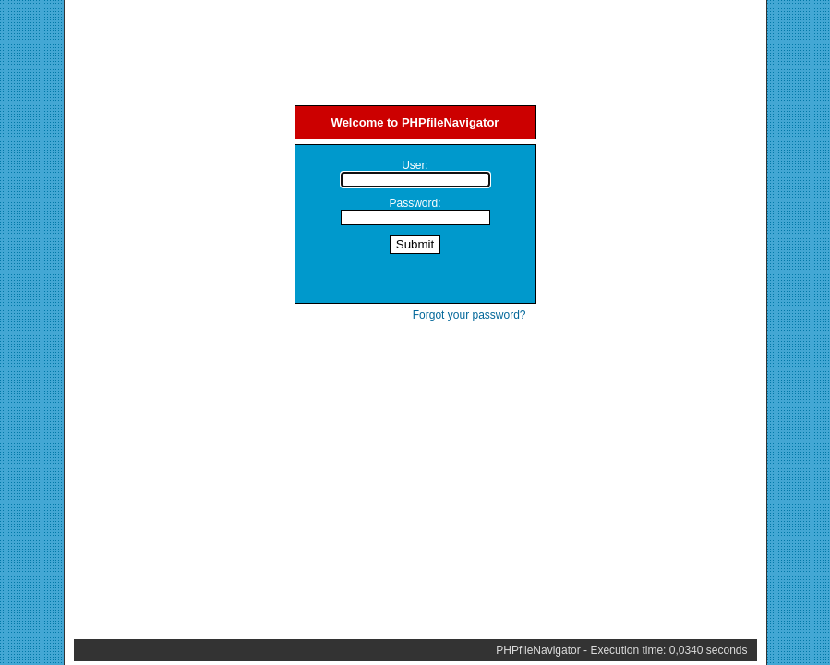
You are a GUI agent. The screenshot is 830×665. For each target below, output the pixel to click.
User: (415, 165)
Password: (414, 203)
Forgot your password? (469, 314)
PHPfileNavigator (538, 650)
